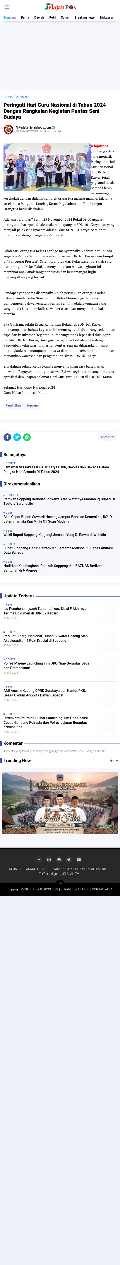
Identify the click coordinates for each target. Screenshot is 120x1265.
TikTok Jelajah (48, 874)
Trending (9, 17)
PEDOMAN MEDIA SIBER (92, 869)
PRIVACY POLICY (60, 869)
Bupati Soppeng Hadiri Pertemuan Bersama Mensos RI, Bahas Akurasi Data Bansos (58, 550)
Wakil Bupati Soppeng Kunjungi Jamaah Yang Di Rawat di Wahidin (54, 535)
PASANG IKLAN (35, 869)
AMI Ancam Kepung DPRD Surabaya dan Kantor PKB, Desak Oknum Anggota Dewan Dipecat (44, 693)
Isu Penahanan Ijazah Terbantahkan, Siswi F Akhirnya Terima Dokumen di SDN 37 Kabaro (44, 611)
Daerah (39, 17)
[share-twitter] (17, 437)
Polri (52, 17)
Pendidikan (13, 405)
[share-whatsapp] (27, 437)
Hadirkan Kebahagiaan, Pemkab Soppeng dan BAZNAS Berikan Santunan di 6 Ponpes (52, 568)
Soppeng (32, 405)
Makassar (106, 17)
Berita (25, 17)
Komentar (107, 437)
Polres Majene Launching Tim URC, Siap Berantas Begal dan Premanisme (46, 665)
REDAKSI (15, 869)
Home (7, 97)
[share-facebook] (7, 437)
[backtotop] (60, 884)
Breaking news (85, 17)
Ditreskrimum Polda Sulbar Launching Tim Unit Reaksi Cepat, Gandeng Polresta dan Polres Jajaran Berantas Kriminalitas (45, 722)
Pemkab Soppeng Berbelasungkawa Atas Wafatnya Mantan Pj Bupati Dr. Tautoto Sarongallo (59, 501)
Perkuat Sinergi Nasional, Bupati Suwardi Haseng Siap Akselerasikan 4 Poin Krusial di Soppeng (45, 638)
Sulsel (65, 17)
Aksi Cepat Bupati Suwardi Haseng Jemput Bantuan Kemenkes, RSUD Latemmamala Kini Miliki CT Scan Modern (57, 519)
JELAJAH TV (70, 874)
